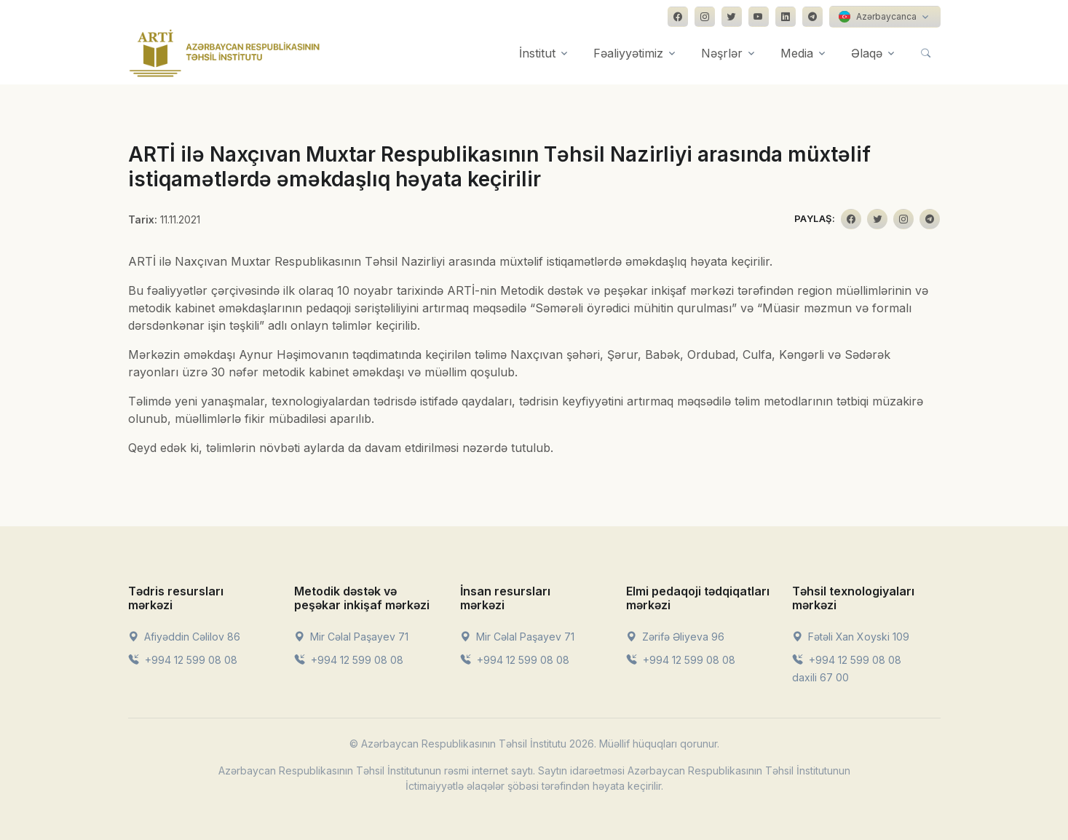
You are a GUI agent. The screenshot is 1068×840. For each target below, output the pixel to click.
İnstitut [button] (537, 53)
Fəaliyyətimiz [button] (628, 53)
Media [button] (796, 53)
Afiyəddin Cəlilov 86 (184, 636)
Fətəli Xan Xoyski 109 (850, 636)
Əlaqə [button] (866, 53)
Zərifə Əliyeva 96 (675, 636)
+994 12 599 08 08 (182, 660)
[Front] (225, 53)
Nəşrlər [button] (722, 53)
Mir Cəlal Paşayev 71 (351, 636)
